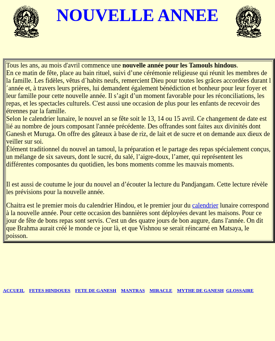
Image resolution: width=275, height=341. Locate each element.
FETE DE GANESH (95, 290)
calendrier (205, 205)
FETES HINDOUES (49, 290)
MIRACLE (160, 290)
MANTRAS (133, 290)
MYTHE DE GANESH (200, 290)
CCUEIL (13, 290)
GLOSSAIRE (240, 290)
